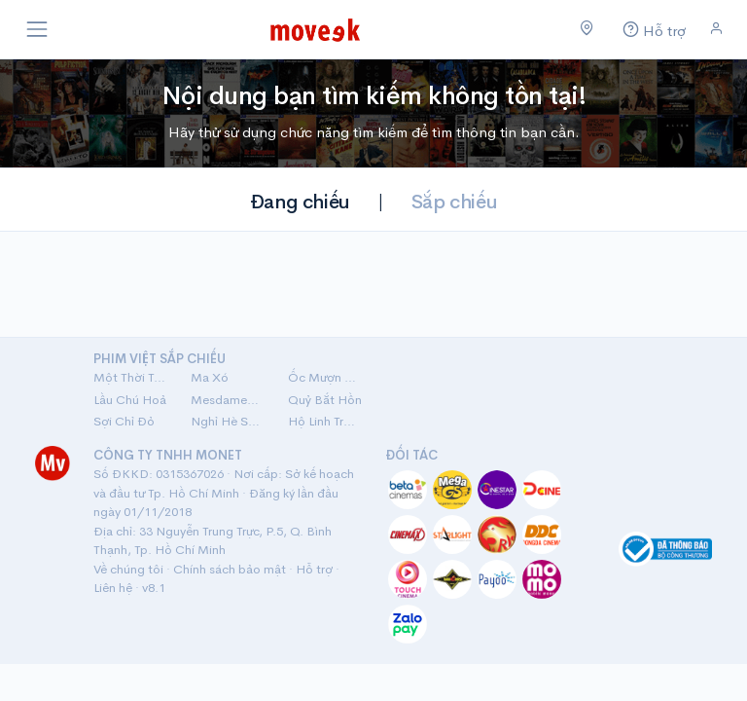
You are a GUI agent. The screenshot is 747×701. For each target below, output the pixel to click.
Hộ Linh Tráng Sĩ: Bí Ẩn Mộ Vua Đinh (325, 421)
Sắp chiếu (454, 202)
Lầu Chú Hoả (129, 399)
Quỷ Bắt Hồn (325, 399)
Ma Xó (210, 377)
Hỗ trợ (314, 569)
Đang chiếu (300, 202)
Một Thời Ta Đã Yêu (130, 377)
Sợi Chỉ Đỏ (124, 421)
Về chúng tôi (128, 569)
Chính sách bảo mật (229, 569)
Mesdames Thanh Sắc (228, 399)
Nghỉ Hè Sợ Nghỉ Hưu (228, 421)
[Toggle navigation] (37, 29)
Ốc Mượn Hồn (325, 377)
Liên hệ (112, 587)
